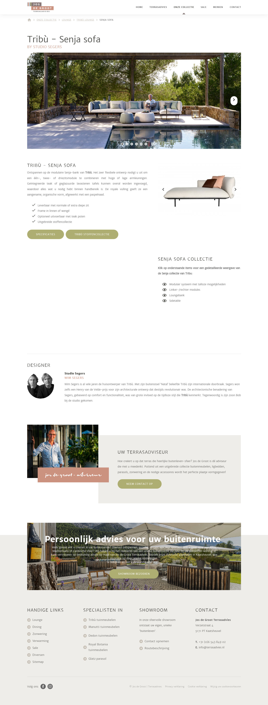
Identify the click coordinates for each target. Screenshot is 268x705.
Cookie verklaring (197, 686)
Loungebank (177, 295)
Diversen (38, 655)
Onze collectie (184, 7)
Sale (203, 7)
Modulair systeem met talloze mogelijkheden (197, 284)
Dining (37, 627)
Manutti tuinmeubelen (104, 627)
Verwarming (40, 641)
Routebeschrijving (157, 648)
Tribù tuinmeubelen (102, 620)
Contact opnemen (157, 641)
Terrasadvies (158, 7)
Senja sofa (106, 20)
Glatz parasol (98, 659)
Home (139, 7)
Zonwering (39, 634)
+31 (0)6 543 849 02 (212, 642)
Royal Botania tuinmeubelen (98, 647)
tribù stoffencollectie (92, 234)
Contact (235, 7)
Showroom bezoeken (134, 573)
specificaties (45, 234)
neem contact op (139, 484)
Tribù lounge (85, 20)
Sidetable (175, 300)
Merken (218, 7)
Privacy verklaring (174, 686)
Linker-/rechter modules (184, 289)
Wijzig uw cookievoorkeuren (225, 686)
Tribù (184, 395)
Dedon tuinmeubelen (103, 635)
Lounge (66, 20)
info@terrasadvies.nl (211, 647)
